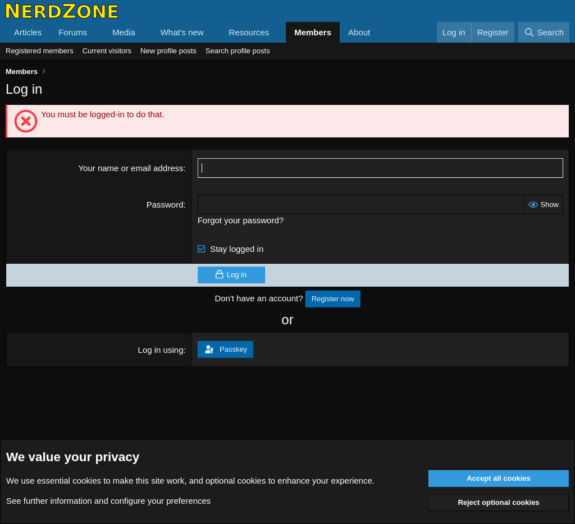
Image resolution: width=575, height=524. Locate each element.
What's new (182, 32)
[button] (96, 32)
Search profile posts (238, 51)
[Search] (543, 32)
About (359, 32)
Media (123, 32)
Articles (28, 32)
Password (165, 204)
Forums (72, 32)
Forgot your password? (241, 220)
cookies (86, 480)
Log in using (161, 350)
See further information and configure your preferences (108, 500)
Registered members (40, 51)
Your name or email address (130, 168)
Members (312, 32)
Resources (249, 32)
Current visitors (107, 51)
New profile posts (168, 51)
